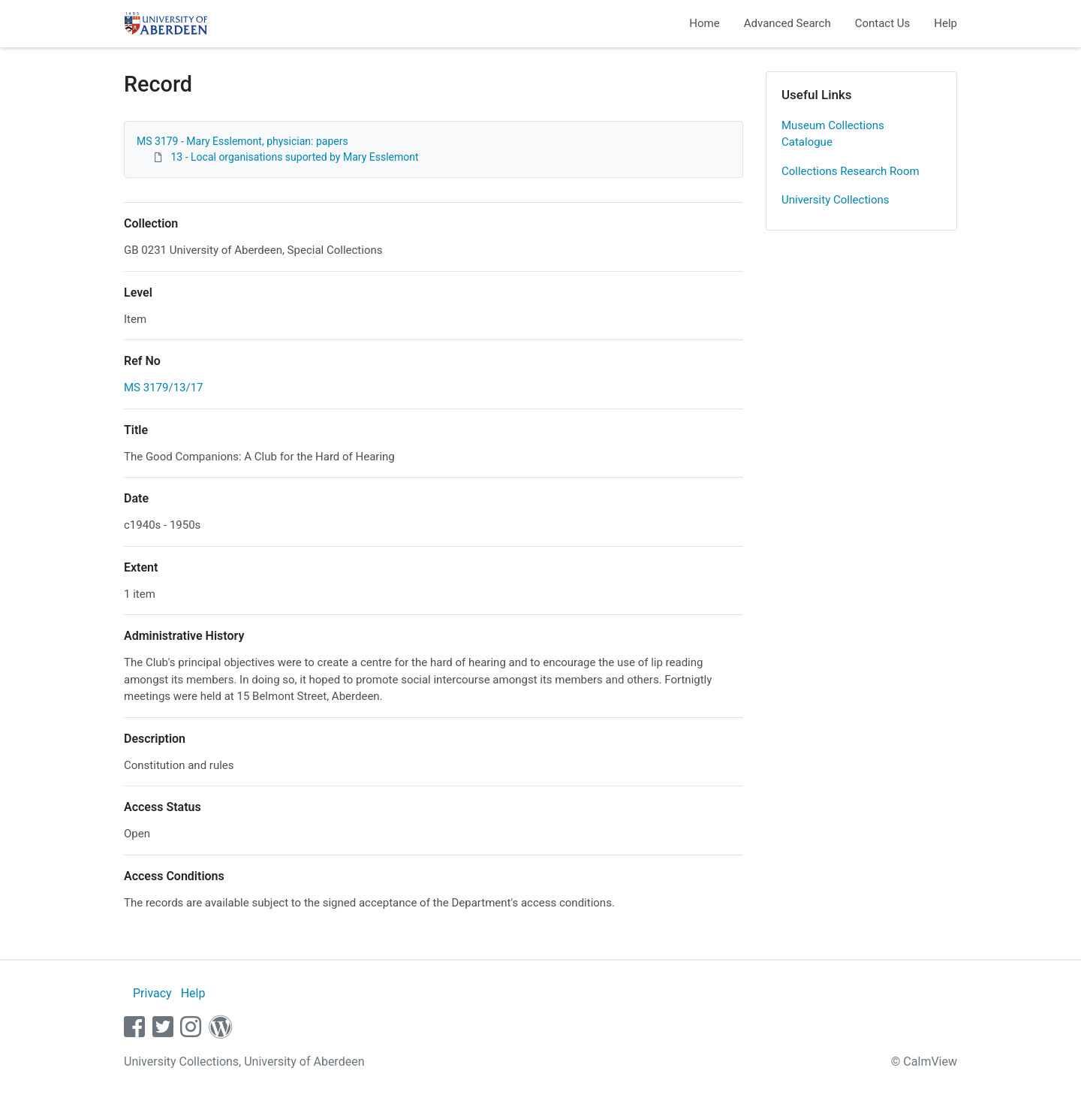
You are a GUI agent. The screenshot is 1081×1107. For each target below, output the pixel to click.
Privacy (152, 993)
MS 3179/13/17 (163, 387)
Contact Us (883, 23)
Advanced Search (787, 23)
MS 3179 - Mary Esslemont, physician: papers (242, 141)
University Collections (835, 200)
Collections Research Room (850, 171)
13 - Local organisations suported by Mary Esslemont (294, 157)
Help (945, 23)
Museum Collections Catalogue (832, 134)
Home (704, 23)
